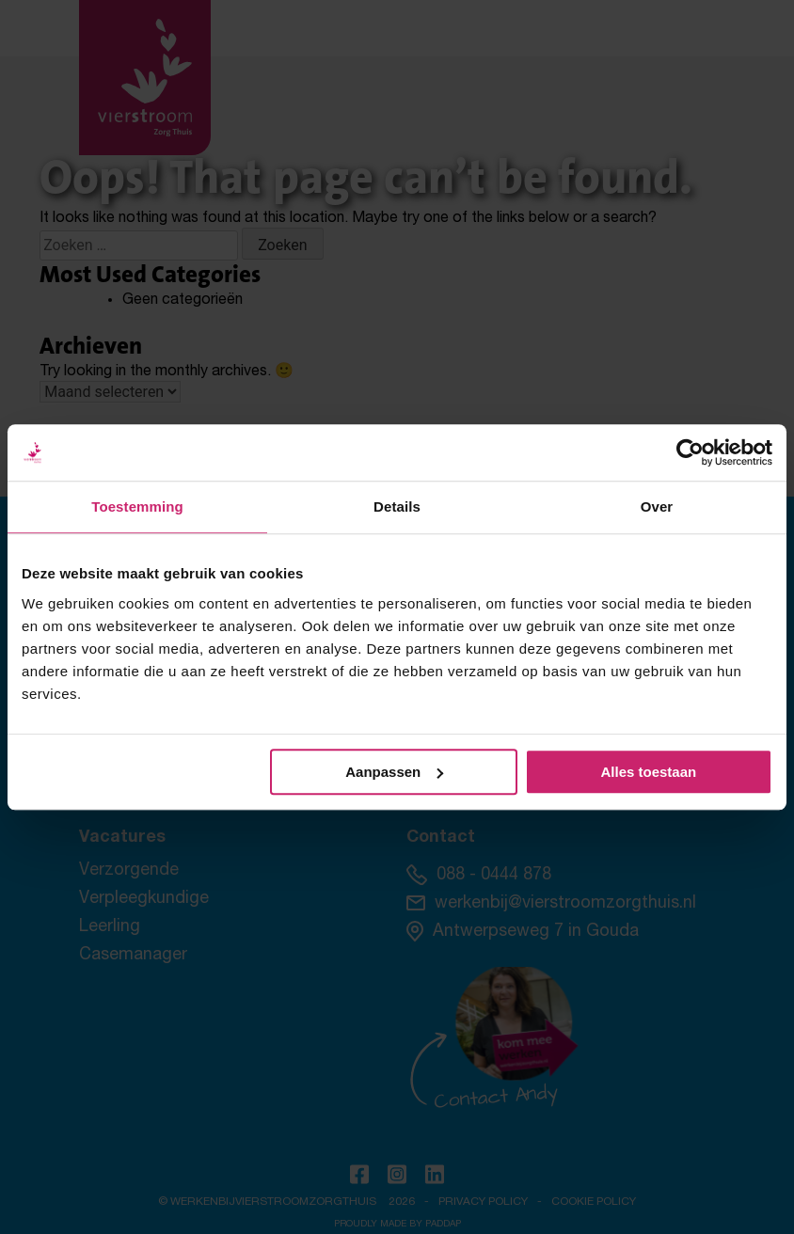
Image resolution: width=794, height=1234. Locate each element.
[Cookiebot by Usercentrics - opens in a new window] (690, 452)
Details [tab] (397, 506)
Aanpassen (394, 772)
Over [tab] (657, 506)
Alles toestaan (648, 772)
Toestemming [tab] (137, 506)
